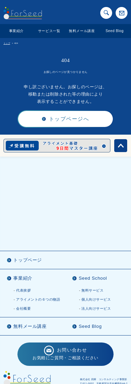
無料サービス (92, 290)
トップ (6, 43)
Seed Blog (114, 31)
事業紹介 (16, 31)
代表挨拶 (23, 290)
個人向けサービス (96, 299)
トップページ (27, 260)
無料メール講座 (82, 31)
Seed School (93, 278)
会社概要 (23, 308)
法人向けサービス (96, 308)
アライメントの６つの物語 (38, 299)
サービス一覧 (49, 31)
